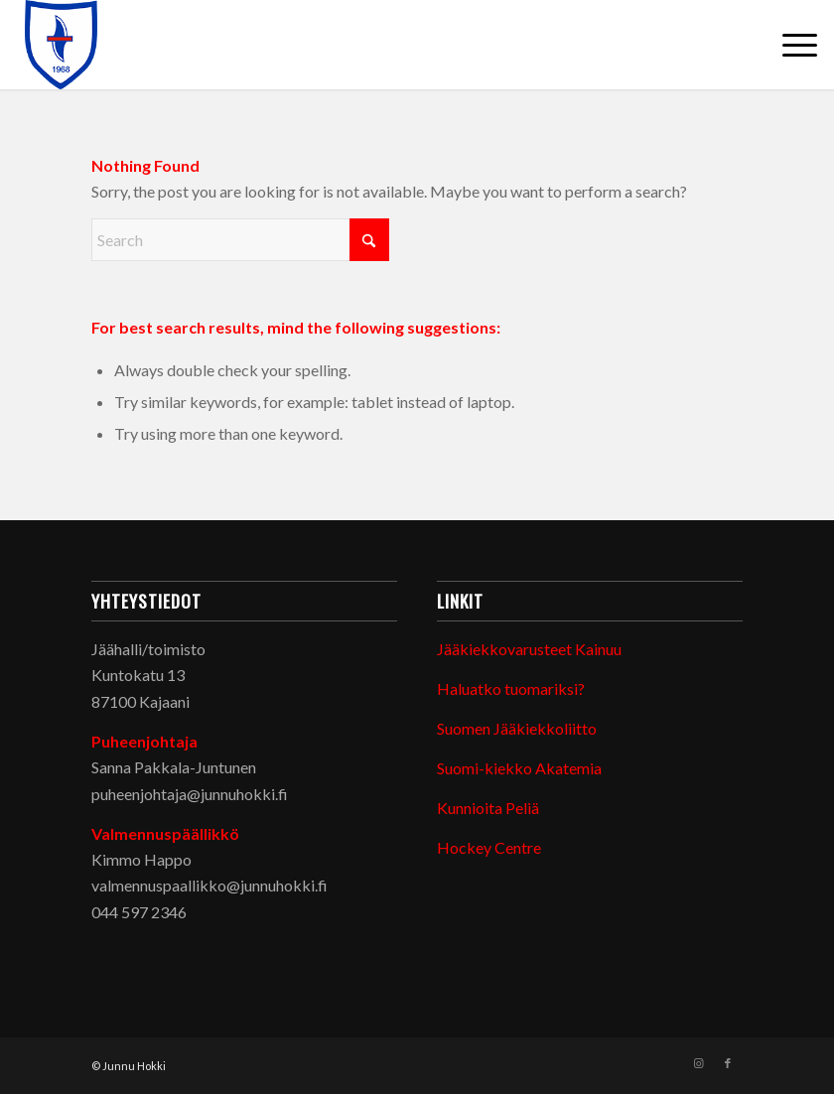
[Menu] (790, 44)
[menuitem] (790, 44)
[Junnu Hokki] (61, 44)
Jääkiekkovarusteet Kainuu (529, 648)
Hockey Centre (489, 847)
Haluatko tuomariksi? (511, 688)
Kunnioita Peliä (488, 807)
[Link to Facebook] (728, 1063)
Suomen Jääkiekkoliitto (517, 728)
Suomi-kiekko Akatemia (519, 767)
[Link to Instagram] (698, 1063)
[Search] (240, 239)
